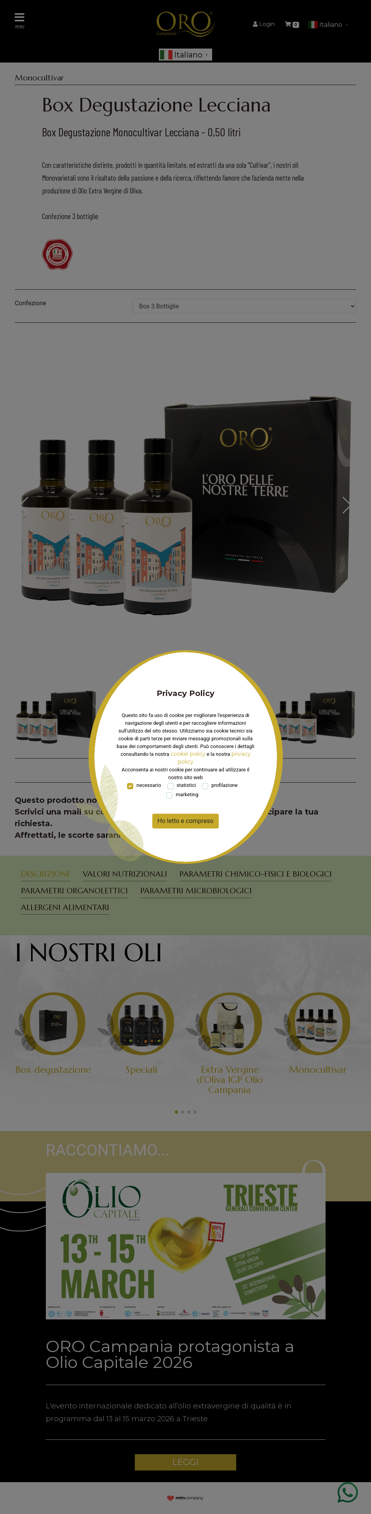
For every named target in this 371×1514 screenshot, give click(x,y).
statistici (186, 785)
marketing (187, 794)
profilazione (224, 785)
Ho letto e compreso (185, 821)
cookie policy (188, 753)
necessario (148, 785)
